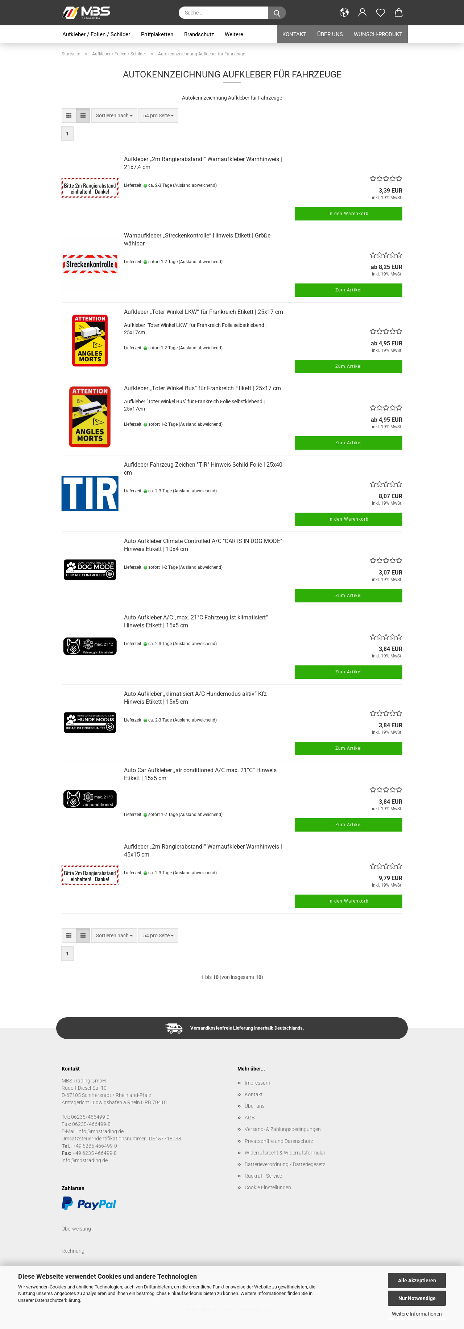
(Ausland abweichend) (195, 185)
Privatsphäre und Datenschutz (279, 1141)
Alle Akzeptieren (417, 1280)
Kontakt (294, 34)
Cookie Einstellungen (268, 1187)
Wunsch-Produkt (378, 34)
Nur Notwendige (417, 1298)
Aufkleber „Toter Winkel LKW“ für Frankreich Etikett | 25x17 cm (203, 311)
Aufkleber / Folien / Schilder (96, 34)
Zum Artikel (348, 290)
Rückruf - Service (263, 1176)
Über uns (330, 34)
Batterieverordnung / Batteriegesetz (285, 1164)
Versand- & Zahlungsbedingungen (283, 1129)
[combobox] (114, 115)
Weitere (234, 34)
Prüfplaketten (157, 34)
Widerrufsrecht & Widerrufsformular (285, 1153)
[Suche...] (277, 13)
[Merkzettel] (381, 12)
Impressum (257, 1083)
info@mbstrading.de (85, 1160)
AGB (250, 1117)
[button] (344, 12)
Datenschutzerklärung (57, 1300)
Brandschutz (199, 34)
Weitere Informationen (417, 1314)
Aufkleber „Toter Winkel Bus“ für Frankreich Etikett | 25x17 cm (202, 388)
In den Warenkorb (348, 213)
